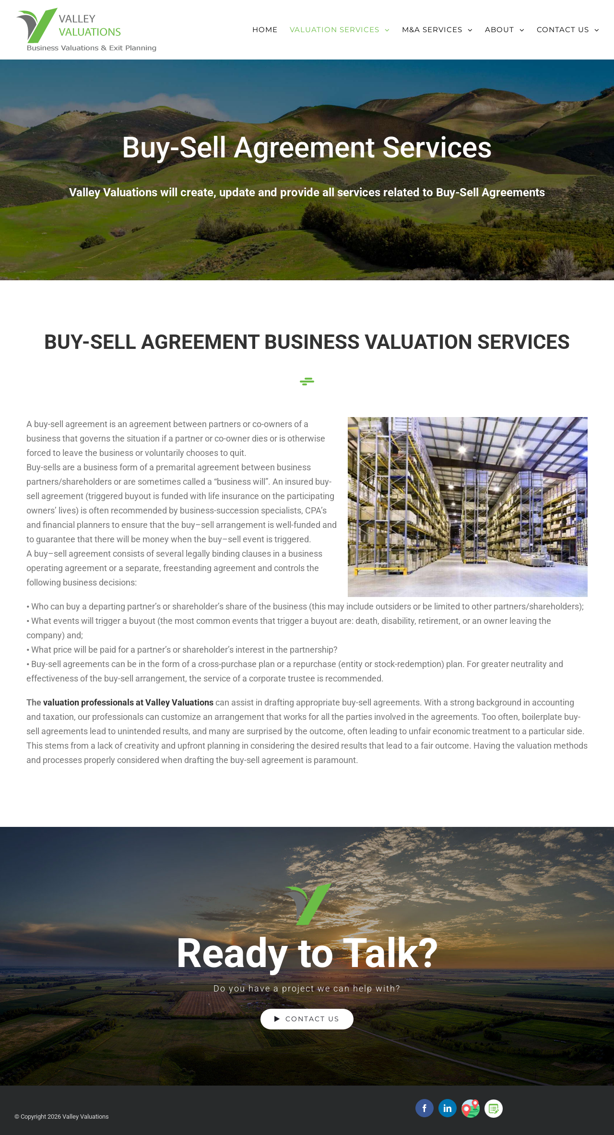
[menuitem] (271, 24)
